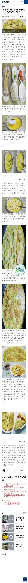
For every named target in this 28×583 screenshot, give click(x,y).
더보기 (24, 513)
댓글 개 (4, 554)
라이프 (3, 7)
